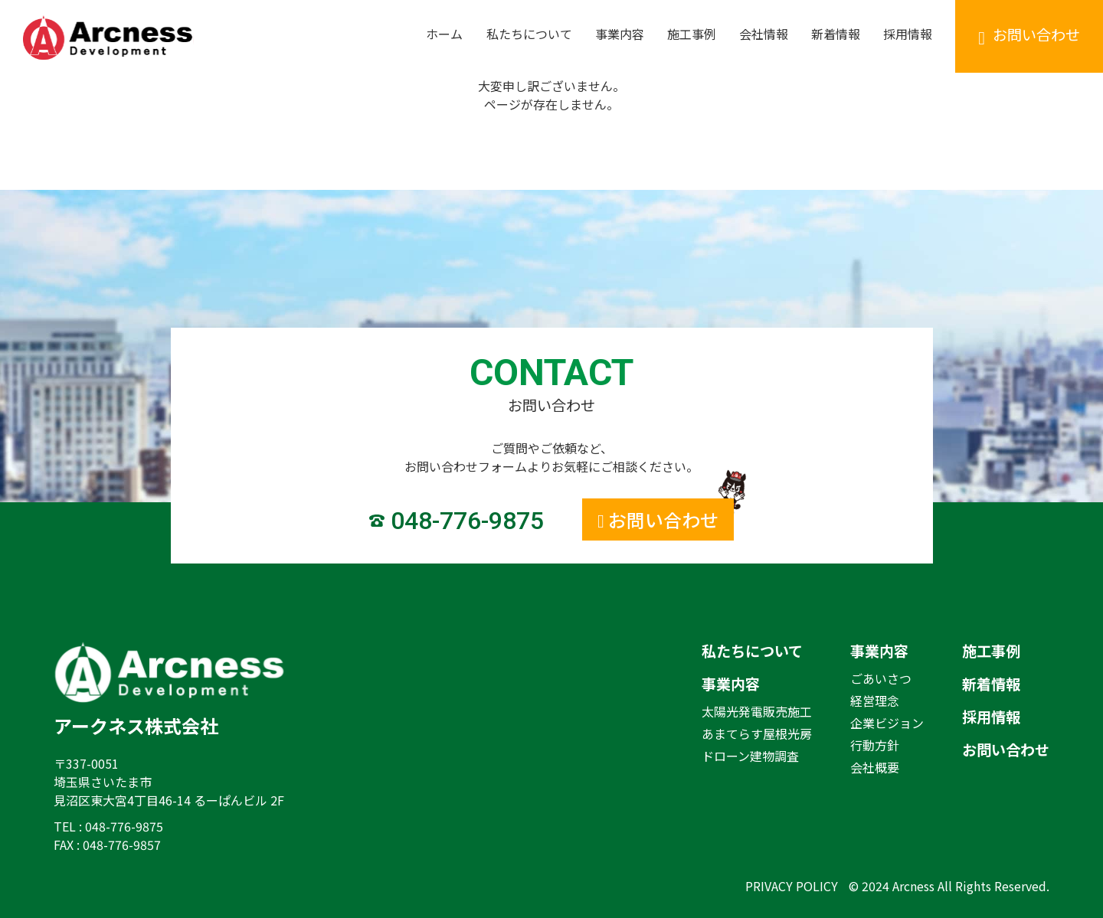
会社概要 (874, 767)
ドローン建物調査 (750, 755)
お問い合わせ (1005, 749)
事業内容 (731, 683)
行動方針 (874, 745)
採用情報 (991, 716)
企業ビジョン (887, 723)
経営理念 (874, 700)
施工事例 (991, 651)
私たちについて (752, 651)
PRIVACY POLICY (791, 886)
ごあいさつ (881, 678)
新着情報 (991, 683)
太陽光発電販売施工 (757, 711)
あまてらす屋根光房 (757, 733)
